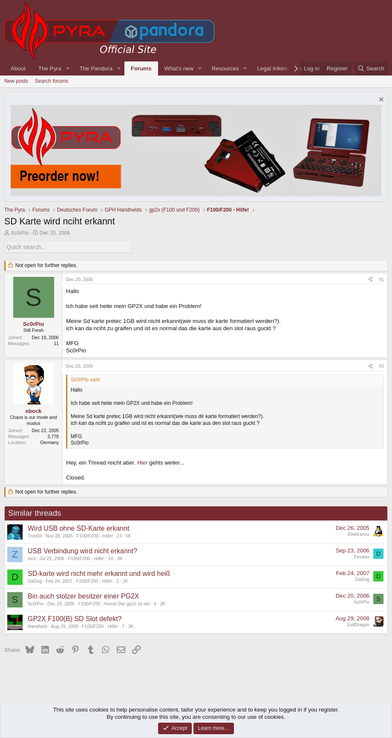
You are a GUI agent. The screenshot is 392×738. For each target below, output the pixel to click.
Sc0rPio (20, 233)
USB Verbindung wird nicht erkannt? (82, 550)
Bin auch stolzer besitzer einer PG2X (83, 595)
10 (110, 558)
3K (120, 558)
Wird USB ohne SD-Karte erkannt (78, 528)
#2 (381, 365)
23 (119, 535)
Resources (225, 68)
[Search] (371, 68)
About (18, 68)
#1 (381, 279)
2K (125, 580)
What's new (178, 68)
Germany (49, 442)
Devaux (361, 556)
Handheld (37, 625)
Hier (142, 462)
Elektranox (358, 533)
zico (32, 558)
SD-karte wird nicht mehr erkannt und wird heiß (99, 573)
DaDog (35, 580)
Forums (141, 68)
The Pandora (96, 68)
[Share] (370, 279)
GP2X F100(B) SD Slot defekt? (75, 618)
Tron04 (35, 535)
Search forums (51, 81)
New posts (16, 81)
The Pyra (49, 68)
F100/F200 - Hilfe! (95, 535)
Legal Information (279, 68)
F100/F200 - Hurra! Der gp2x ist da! (114, 603)
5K (128, 535)
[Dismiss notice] (380, 100)
